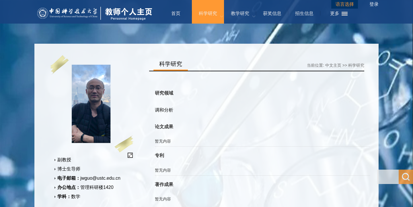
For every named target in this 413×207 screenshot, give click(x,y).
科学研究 (208, 13)
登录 (374, 4)
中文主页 (333, 65)
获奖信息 (272, 13)
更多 (334, 13)
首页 (175, 13)
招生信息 (304, 13)
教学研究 (240, 13)
